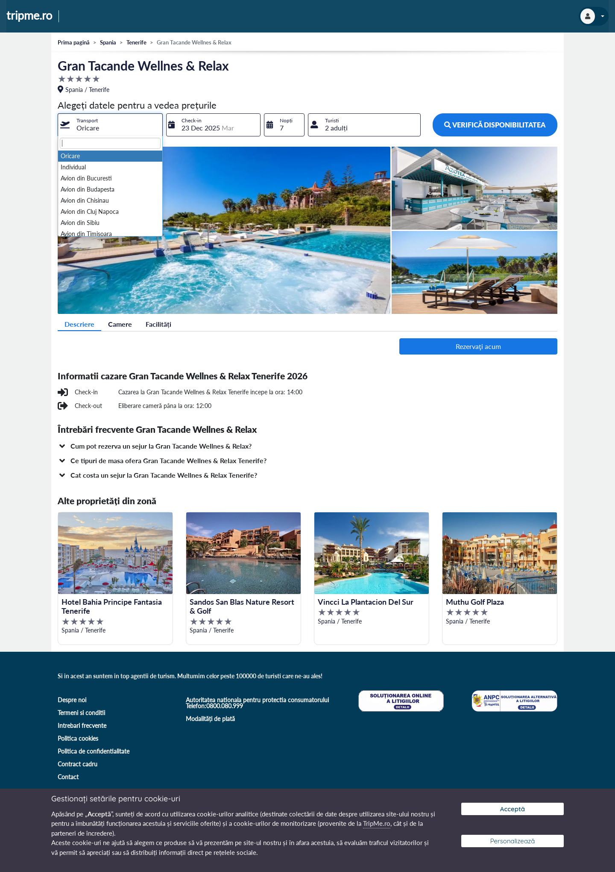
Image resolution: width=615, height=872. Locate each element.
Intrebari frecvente (82, 725)
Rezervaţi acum (478, 346)
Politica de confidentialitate (93, 751)
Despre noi (72, 700)
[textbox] (110, 143)
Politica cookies (78, 738)
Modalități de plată (210, 718)
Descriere (79, 324)
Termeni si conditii (81, 712)
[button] (307, 446)
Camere (120, 324)
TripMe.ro (376, 823)
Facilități (158, 324)
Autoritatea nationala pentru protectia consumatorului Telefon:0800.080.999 (257, 702)
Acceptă (512, 809)
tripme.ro (29, 15)
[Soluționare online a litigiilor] (400, 700)
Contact (68, 776)
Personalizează (512, 841)
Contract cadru (77, 764)
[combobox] (110, 124)
